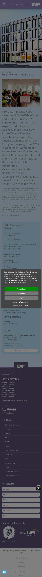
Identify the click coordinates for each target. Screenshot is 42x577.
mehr (21, 298)
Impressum (15, 305)
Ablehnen (21, 293)
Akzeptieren (21, 289)
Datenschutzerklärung (24, 305)
